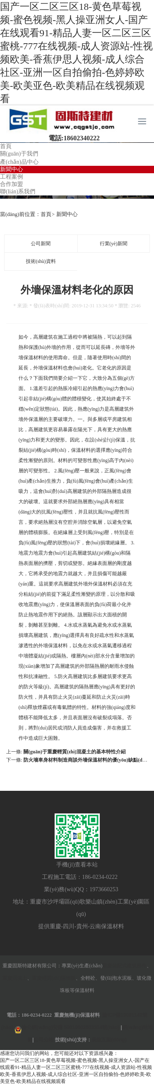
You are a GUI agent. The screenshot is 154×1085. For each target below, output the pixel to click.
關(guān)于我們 (19, 154)
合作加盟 (11, 184)
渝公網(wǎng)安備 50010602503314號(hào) (70, 1027)
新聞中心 (11, 169)
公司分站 (43, 1040)
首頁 (5, 146)
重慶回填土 (14, 978)
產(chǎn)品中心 (19, 162)
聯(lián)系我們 (17, 191)
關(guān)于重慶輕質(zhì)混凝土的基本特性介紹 (74, 752)
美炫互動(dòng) (109, 1040)
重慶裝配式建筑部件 (124, 966)
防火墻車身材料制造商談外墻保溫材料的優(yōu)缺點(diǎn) (87, 760)
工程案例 (11, 177)
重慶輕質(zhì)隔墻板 (54, 978)
